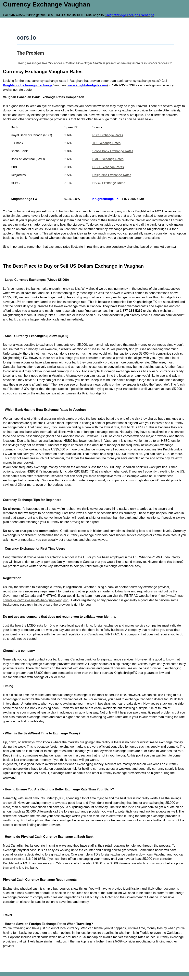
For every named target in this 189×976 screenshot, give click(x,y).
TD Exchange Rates (106, 143)
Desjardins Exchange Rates (111, 175)
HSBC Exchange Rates (108, 183)
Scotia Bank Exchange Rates (112, 151)
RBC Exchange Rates (107, 135)
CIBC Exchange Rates (108, 167)
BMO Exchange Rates (107, 159)
